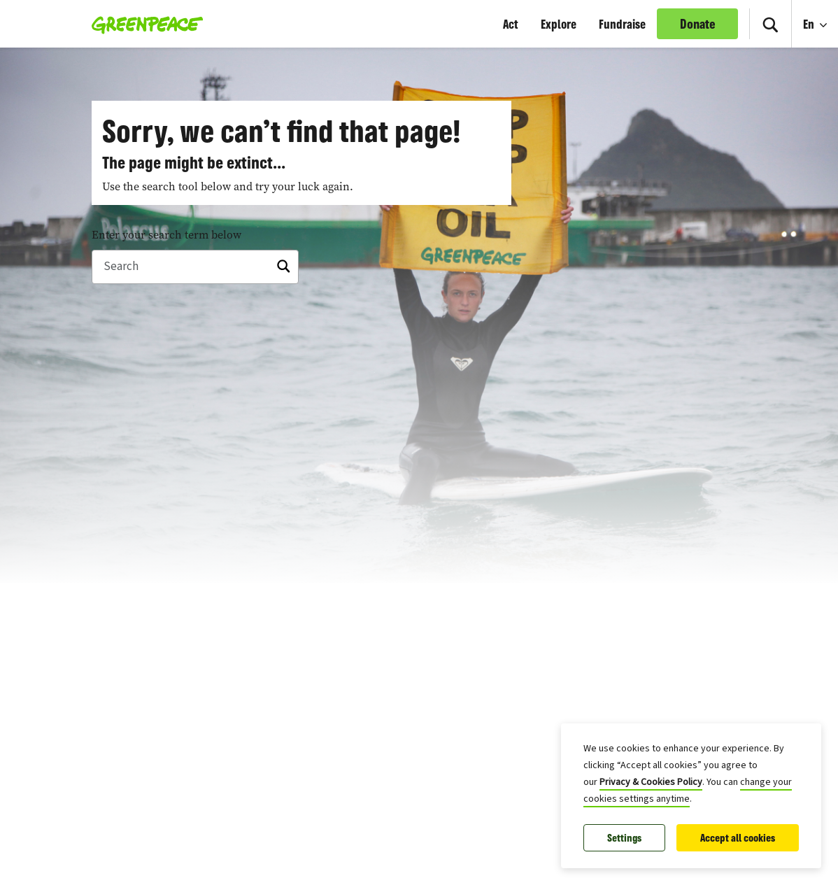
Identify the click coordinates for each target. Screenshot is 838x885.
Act (510, 23)
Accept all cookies (737, 837)
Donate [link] (698, 24)
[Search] (195, 267)
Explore (558, 23)
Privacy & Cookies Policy (650, 782)
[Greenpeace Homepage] (143, 24)
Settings (624, 837)
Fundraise (622, 23)
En (810, 23)
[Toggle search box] (770, 23)
